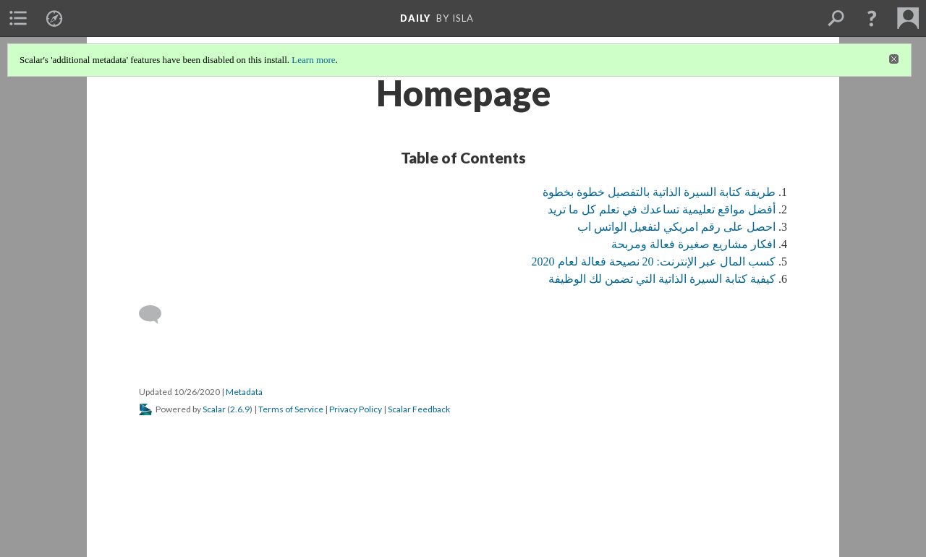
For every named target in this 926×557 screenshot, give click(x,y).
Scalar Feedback (419, 409)
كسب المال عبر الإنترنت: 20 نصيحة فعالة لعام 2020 (654, 261)
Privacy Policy (355, 409)
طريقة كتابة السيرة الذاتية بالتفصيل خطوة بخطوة (659, 192)
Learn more (313, 59)
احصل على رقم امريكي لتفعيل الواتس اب (676, 227)
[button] (872, 18)
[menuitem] (18, 18)
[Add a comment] (156, 314)
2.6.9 (240, 409)
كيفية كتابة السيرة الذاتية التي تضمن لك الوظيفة (662, 279)
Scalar (214, 409)
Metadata (244, 391)
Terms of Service (290, 409)
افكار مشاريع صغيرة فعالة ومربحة (693, 244)
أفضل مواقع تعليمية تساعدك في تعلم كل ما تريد (662, 209)
